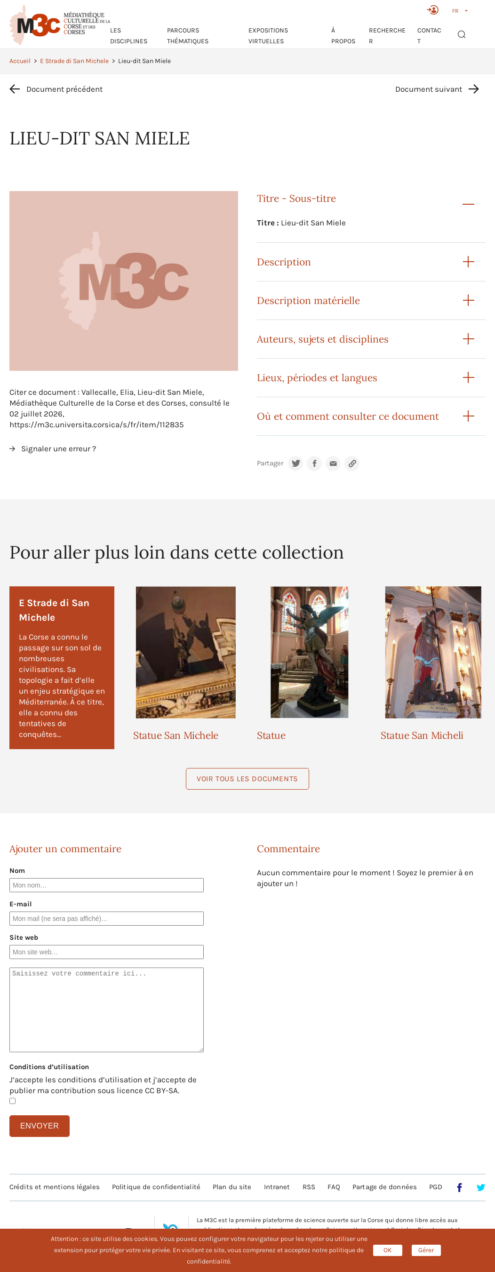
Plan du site (232, 1187)
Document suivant (428, 89)
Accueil (20, 61)
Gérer (426, 1250)
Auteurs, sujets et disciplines (323, 339)
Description (284, 262)
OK (387, 1250)
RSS (309, 1187)
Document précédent (64, 89)
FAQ (333, 1187)
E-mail (20, 904)
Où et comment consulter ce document (348, 416)
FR (455, 11)
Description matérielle (308, 300)
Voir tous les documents (247, 778)
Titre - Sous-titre (296, 198)
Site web (23, 937)
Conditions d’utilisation (49, 1067)
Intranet (277, 1187)
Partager (270, 463)
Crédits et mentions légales (54, 1187)
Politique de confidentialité (156, 1187)
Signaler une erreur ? (58, 448)
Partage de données (384, 1187)
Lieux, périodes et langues (317, 377)
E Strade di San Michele (74, 61)
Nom (17, 870)
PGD (435, 1187)
